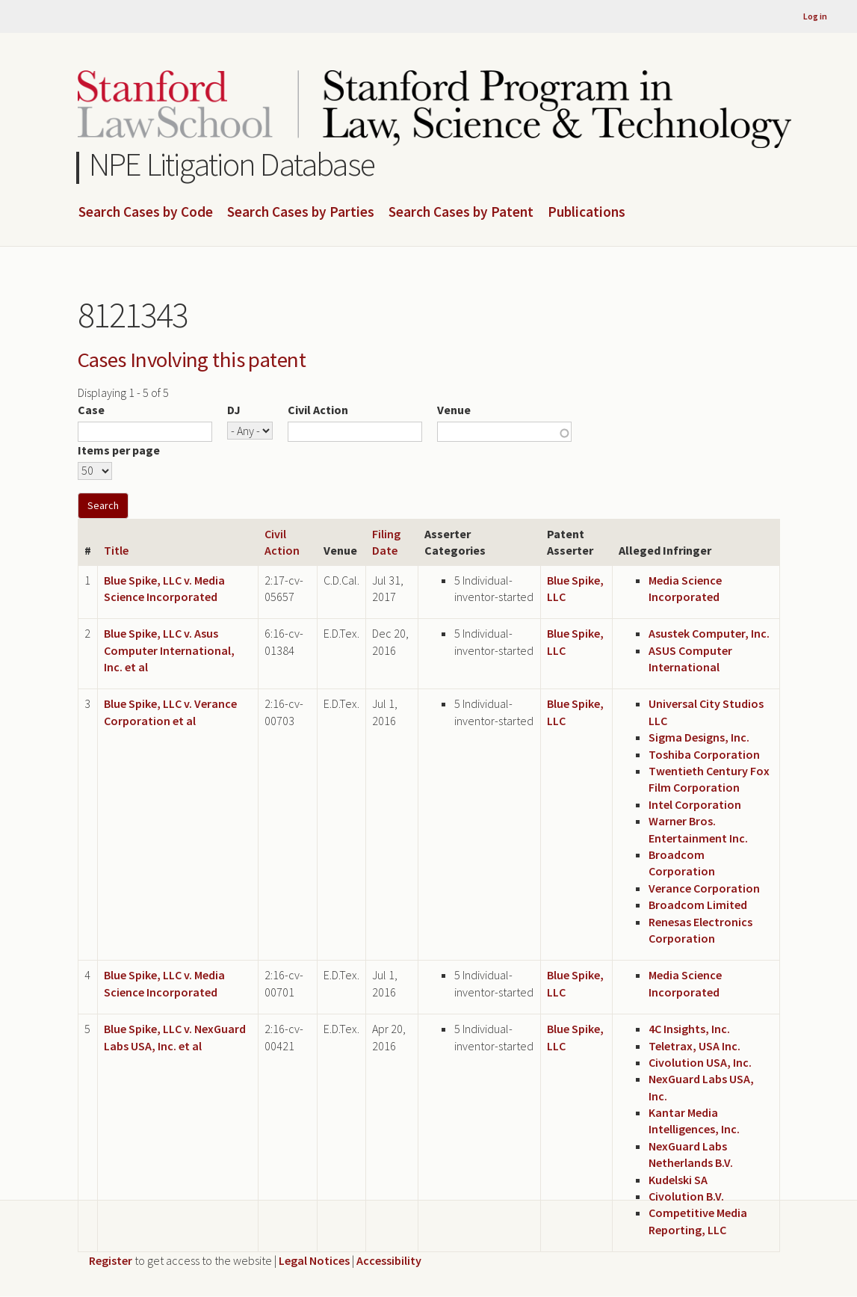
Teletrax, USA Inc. (694, 1045)
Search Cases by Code (145, 212)
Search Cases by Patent (461, 212)
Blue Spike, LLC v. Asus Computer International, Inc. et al (169, 650)
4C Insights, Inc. (689, 1028)
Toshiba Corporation (704, 754)
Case (91, 409)
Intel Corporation (695, 804)
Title (116, 550)
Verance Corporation (704, 888)
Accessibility (388, 1260)
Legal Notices (314, 1260)
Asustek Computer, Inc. (709, 633)
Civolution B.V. (686, 1196)
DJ (234, 409)
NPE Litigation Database (232, 164)
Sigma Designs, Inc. (699, 737)
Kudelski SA (678, 1179)
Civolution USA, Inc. (700, 1062)
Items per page (119, 450)
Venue (454, 409)
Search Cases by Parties (300, 212)
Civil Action (318, 409)
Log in (815, 16)
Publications (586, 212)
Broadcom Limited (698, 904)
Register (110, 1260)
